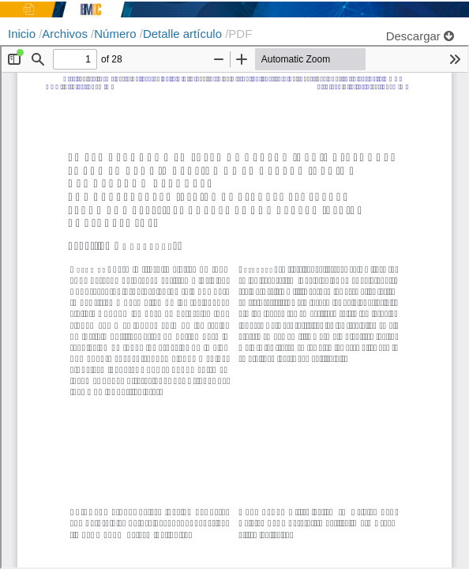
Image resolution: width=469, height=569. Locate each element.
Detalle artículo (184, 33)
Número (117, 33)
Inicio (23, 33)
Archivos (66, 33)
